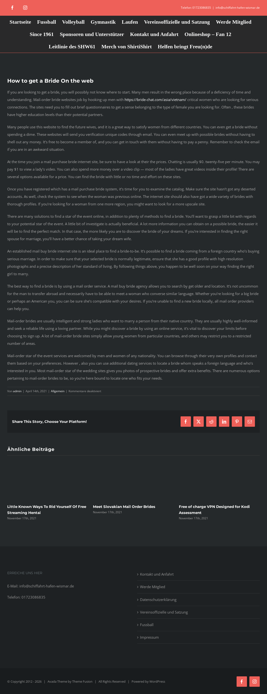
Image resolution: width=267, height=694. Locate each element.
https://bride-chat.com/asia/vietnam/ (155, 99)
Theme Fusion (82, 681)
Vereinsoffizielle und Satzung (164, 612)
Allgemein (57, 391)
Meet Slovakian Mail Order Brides (124, 506)
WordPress (157, 681)
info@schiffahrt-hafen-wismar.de (238, 8)
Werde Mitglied (152, 586)
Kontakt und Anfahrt (157, 574)
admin (17, 391)
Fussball (147, 624)
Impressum (149, 637)
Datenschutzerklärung (158, 599)
